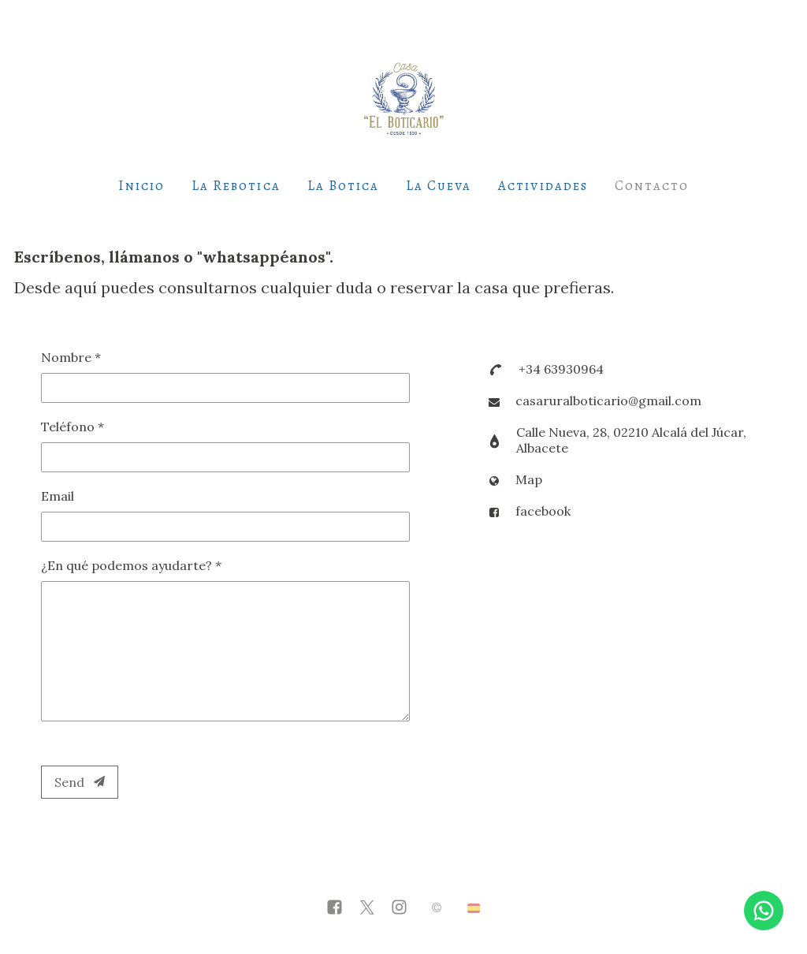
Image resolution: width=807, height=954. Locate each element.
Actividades (542, 186)
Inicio (141, 186)
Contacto (652, 186)
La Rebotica (236, 186)
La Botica (343, 186)
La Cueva (438, 186)
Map (528, 479)
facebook (543, 511)
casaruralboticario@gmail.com (608, 400)
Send (79, 782)
